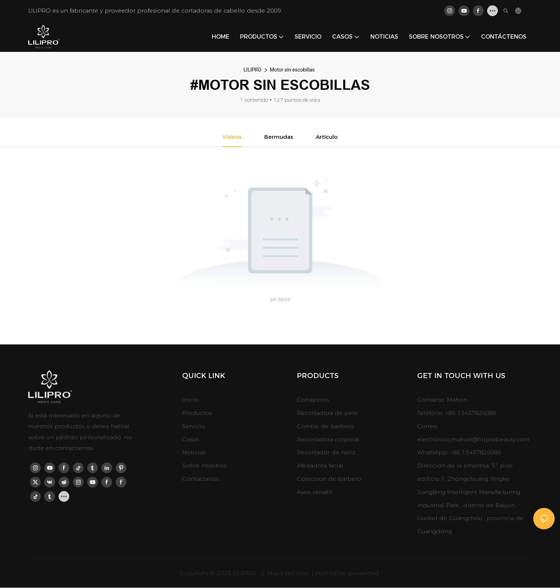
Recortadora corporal (328, 439)
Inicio (190, 400)
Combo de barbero (325, 426)
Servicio (193, 426)
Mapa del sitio (287, 573)
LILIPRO (252, 70)
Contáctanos (200, 479)
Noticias (193, 452)
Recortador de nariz (326, 452)
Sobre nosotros (204, 465)
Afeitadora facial (320, 465)
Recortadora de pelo (327, 413)
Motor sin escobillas (292, 70)
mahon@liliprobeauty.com (490, 439)
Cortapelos (313, 400)
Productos (197, 413)
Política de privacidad (348, 573)
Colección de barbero (329, 479)
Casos (190, 439)
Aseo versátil (314, 492)
